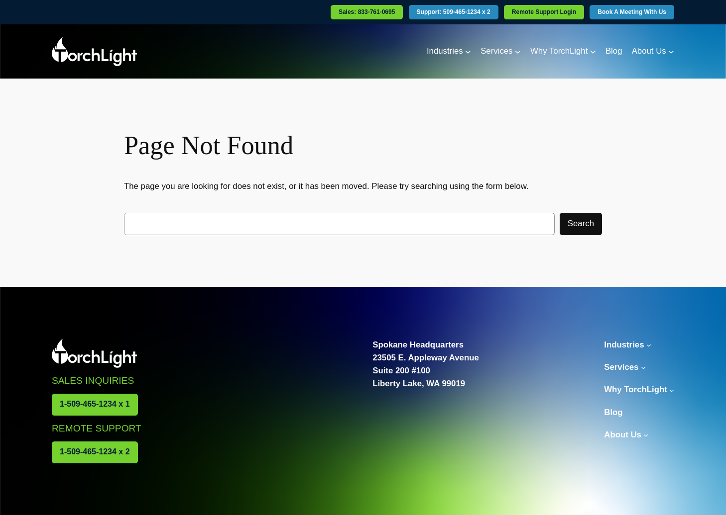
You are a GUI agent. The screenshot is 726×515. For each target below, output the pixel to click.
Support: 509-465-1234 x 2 (453, 11)
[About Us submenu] (671, 51)
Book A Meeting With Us (632, 11)
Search (581, 223)
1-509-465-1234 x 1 (95, 404)
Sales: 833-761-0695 (367, 11)
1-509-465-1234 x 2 (95, 451)
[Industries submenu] (468, 51)
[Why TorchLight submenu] (593, 51)
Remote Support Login (544, 11)
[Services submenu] (518, 51)
